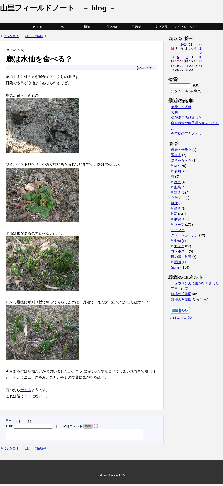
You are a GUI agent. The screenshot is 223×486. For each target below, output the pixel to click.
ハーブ (179, 224)
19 (177, 65)
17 (200, 61)
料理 (174, 203)
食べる (25, 390)
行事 (177, 182)
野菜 (177, 192)
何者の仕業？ (181, 150)
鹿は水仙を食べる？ (39, 59)
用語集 (136, 26)
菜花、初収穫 (181, 107)
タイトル (179, 91)
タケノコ (178, 198)
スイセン (149, 68)
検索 (195, 85)
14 (186, 61)
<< (172, 44)
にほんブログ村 (182, 318)
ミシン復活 (11, 36)
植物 (87, 26)
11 (172, 61)
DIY (176, 166)
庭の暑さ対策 (181, 257)
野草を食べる (181, 160)
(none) (176, 267)
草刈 (177, 171)
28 (186, 70)
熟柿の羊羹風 (181, 294)
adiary (102, 477)
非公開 (69, 426)
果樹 (177, 219)
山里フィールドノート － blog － (58, 8)
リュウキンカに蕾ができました (195, 283)
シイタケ (178, 230)
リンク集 (161, 26)
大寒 (174, 112)
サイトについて (186, 26)
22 (191, 65)
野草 (177, 208)
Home (37, 26)
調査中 (176, 155)
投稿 (88, 426)
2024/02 (186, 44)
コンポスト (179, 251)
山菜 (177, 187)
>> (200, 44)
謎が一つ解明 (34, 36)
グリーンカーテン (184, 235)
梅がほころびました (186, 117)
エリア (179, 246)
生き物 (111, 26)
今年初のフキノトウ (186, 133)
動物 (177, 262)
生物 (177, 241)
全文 (195, 91)
